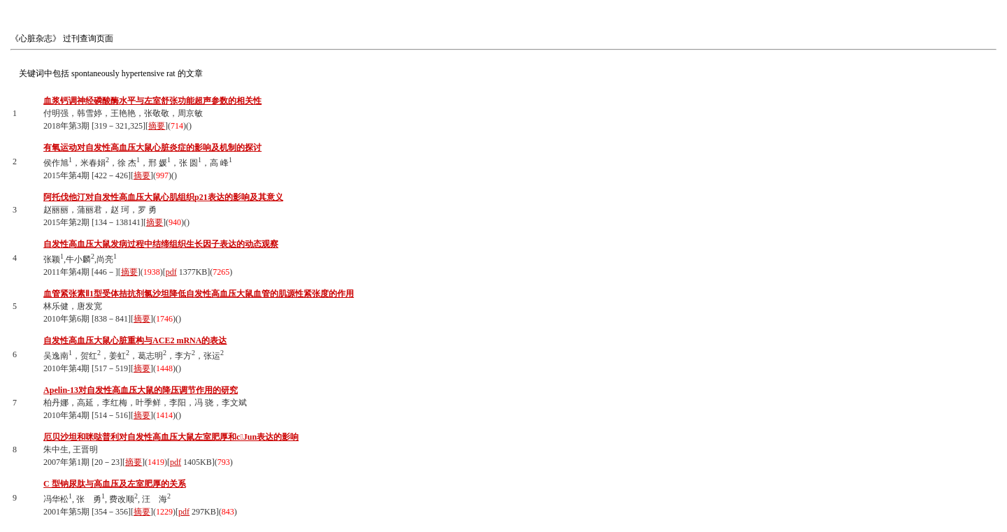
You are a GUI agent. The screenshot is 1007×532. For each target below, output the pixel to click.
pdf (171, 272)
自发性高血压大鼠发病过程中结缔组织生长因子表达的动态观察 (160, 244)
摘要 (156, 126)
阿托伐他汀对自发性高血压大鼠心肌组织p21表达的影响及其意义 (163, 197)
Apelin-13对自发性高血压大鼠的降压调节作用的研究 (140, 390)
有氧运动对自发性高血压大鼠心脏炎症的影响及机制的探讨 (152, 147)
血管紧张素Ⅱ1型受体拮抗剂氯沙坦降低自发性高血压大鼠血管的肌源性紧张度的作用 (198, 294)
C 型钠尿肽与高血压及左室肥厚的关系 (114, 484)
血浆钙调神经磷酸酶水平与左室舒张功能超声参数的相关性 (152, 101)
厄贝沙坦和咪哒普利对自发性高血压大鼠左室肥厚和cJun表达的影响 (171, 437)
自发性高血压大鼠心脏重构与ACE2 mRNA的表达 (135, 340)
